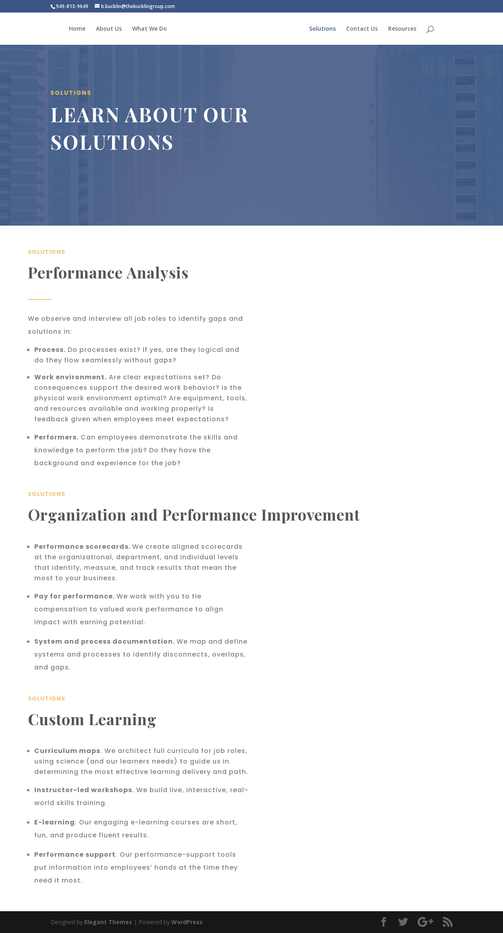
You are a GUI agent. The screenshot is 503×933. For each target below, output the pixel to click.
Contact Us (362, 29)
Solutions (322, 29)
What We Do (149, 29)
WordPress (187, 922)
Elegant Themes (108, 922)
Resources (402, 29)
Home (77, 29)
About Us (109, 29)
